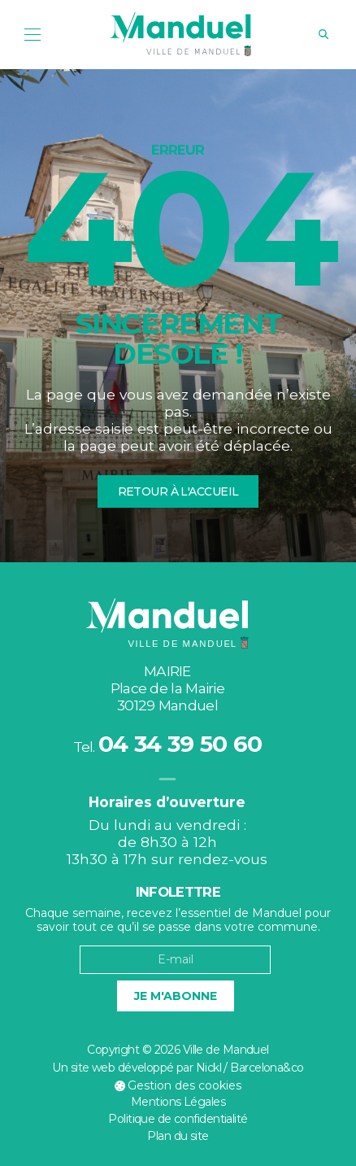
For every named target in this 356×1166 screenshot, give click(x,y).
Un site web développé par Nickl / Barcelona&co (177, 1067)
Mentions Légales (178, 1101)
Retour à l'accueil (178, 491)
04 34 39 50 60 (180, 744)
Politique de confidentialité (177, 1118)
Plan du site (177, 1136)
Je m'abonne (175, 996)
